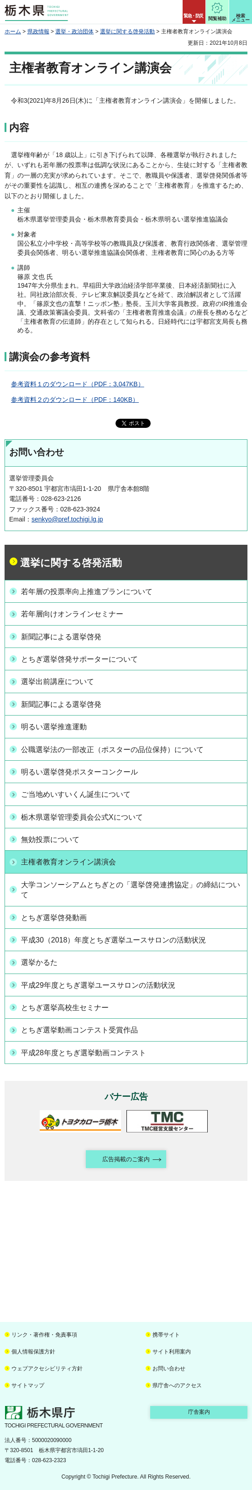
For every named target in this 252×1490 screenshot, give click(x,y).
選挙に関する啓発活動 (127, 31)
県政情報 (38, 31)
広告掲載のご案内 (126, 1159)
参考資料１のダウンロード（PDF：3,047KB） (77, 384)
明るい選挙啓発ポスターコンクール (79, 772)
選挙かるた (39, 962)
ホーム (13, 31)
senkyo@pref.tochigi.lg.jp (67, 519)
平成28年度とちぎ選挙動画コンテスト (83, 1053)
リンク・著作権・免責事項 (44, 1335)
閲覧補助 (217, 18)
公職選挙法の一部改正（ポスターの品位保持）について (112, 749)
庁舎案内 (199, 1412)
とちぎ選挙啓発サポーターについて (79, 659)
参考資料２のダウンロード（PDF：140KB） (75, 399)
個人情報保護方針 (33, 1351)
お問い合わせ (168, 1368)
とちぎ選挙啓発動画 (54, 917)
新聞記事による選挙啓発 (61, 637)
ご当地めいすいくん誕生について (76, 794)
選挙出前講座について (57, 681)
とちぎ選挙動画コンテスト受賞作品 (79, 1030)
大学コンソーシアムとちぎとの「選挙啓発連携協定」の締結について (130, 890)
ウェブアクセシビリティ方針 (47, 1368)
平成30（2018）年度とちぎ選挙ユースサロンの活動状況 (113, 940)
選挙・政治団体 (74, 31)
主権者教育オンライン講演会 (68, 862)
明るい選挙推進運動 (54, 727)
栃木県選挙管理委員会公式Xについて (82, 817)
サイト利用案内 (171, 1351)
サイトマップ (27, 1385)
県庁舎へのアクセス (177, 1385)
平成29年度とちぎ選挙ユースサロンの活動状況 (98, 985)
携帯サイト (166, 1335)
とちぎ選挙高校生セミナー (65, 1007)
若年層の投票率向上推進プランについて (86, 591)
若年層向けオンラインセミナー (72, 614)
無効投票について (50, 839)
